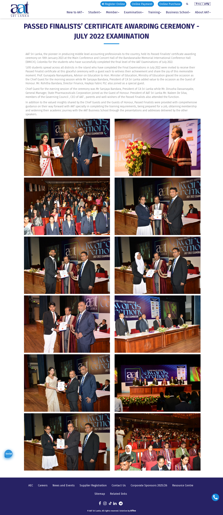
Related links (118, 493)
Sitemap (99, 493)
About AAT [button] (203, 12)
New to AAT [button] (75, 12)
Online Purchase (170, 4)
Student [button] (94, 12)
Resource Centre (182, 485)
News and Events (63, 485)
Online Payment (142, 4)
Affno (133, 510)
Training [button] (154, 12)
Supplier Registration (93, 485)
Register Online (113, 4)
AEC (30, 485)
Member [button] (112, 12)
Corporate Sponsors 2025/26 (149, 485)
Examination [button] (133, 12)
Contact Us (119, 485)
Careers (43, 485)
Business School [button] (178, 12)
